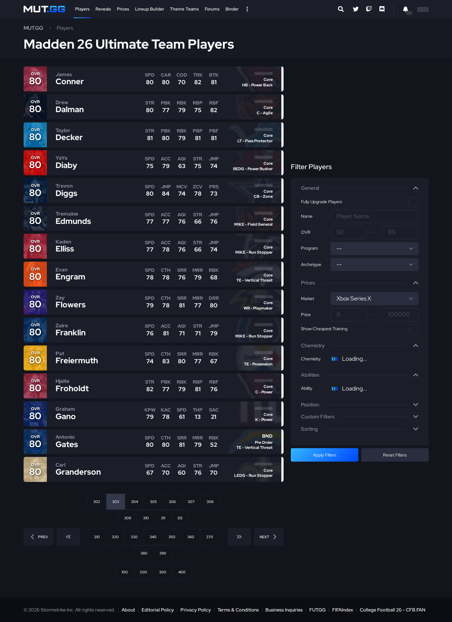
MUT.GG (33, 27)
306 (172, 501)
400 (182, 571)
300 (162, 571)
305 (153, 501)
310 (146, 517)
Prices (123, 9)
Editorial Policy (158, 610)
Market (307, 299)
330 (134, 536)
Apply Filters (324, 455)
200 (143, 571)
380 (144, 553)
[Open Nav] (247, 9)
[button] (360, 188)
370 (209, 536)
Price (306, 315)
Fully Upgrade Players (321, 202)
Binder (232, 9)
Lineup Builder (149, 9)
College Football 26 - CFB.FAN (392, 610)
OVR (305, 232)
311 (163, 517)
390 (162, 553)
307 (191, 501)
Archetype (311, 264)
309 (127, 517)
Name (307, 216)
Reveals (103, 9)
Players (82, 9)
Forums (212, 9)
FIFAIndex (342, 610)
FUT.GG (317, 610)
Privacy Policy (195, 610)
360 (190, 536)
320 (115, 536)
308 (210, 501)
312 (180, 517)
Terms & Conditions (238, 610)
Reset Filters (395, 455)
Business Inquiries (284, 610)
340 (153, 536)
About (128, 610)
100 (125, 571)
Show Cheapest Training (324, 329)
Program (309, 248)
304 (134, 501)
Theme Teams (184, 9)
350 (171, 536)
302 (96, 501)
